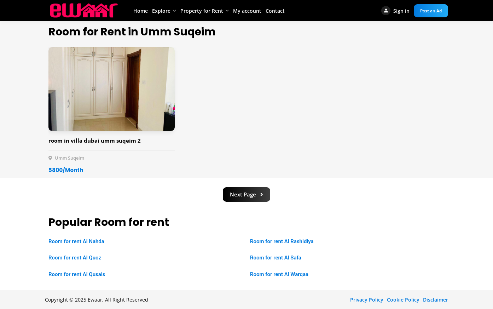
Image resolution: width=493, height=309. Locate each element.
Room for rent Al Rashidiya (282, 241)
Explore (161, 10)
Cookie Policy (403, 299)
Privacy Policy (366, 299)
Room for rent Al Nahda (76, 241)
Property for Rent (201, 10)
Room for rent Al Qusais (76, 274)
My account (247, 10)
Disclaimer (435, 299)
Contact (275, 10)
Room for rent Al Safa (275, 257)
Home (140, 10)
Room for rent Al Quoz (74, 257)
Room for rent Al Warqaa (279, 274)
